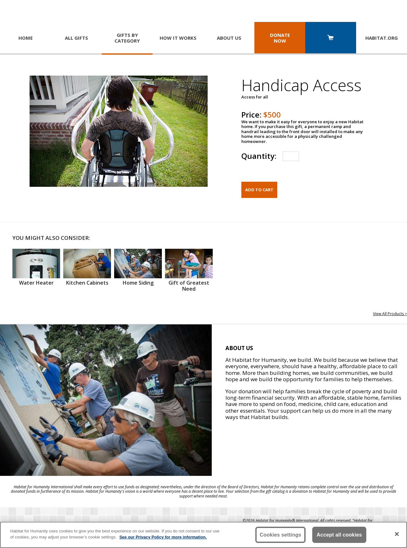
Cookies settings (280, 535)
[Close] (397, 534)
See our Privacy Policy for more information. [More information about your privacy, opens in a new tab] (163, 537)
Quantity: (258, 156)
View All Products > (390, 313)
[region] (203, 535)
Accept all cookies (339, 535)
